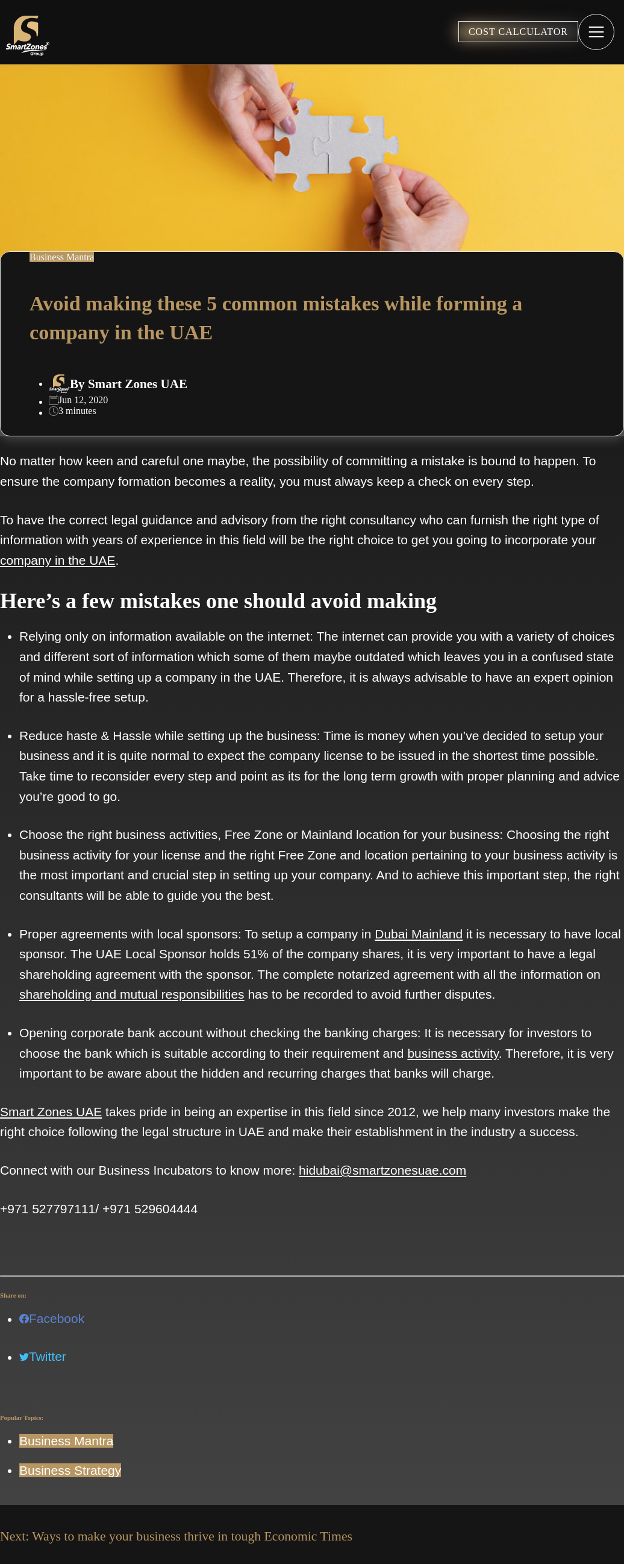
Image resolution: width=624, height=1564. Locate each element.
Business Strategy (70, 1470)
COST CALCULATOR (518, 32)
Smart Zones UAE (137, 384)
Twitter (42, 1356)
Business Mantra (66, 1441)
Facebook (51, 1318)
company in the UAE (57, 560)
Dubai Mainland (419, 934)
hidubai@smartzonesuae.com (382, 1170)
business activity (452, 1053)
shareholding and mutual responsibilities (132, 994)
